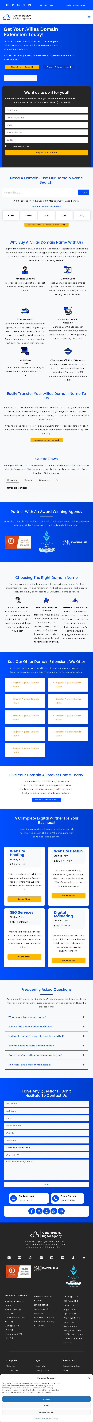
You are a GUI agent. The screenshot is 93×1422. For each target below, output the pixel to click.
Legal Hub (40, 1370)
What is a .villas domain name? (27, 1021)
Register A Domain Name (14, 1307)
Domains (66, 469)
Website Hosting (80, 469)
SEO (29, 473)
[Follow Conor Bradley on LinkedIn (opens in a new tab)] (30, 5)
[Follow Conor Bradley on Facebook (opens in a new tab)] (8, 5)
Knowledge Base (72, 1370)
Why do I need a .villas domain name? (31, 1049)
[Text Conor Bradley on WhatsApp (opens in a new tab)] (24, 5)
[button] (89, 1378)
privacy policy (23, 151)
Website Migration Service (73, 1345)
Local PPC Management (71, 1328)
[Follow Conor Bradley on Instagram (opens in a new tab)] (19, 5)
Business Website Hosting (43, 1303)
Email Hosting (41, 1309)
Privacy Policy (52, 1418)
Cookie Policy (39, 1418)
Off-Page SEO (71, 1305)
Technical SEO (71, 1309)
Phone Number (69, 1200)
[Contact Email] (13, 1202)
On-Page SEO (71, 1301)
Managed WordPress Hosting (16, 1324)
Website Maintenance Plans (44, 1320)
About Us (11, 1370)
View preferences (46, 1412)
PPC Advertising (72, 1322)
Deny (46, 1405)
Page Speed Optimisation (70, 1316)
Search (84, 197)
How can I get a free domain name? (29, 1069)
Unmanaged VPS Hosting (13, 1340)
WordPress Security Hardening (44, 1328)
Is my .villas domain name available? (30, 1030)
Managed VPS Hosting (12, 1332)
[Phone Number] (55, 1202)
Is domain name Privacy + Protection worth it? (36, 1040)
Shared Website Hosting (13, 1315)
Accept (46, 1399)
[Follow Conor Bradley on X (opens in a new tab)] (13, 5)
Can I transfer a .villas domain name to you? (35, 1059)
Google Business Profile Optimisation (74, 1336)
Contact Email (26, 1200)
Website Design (13, 473)
